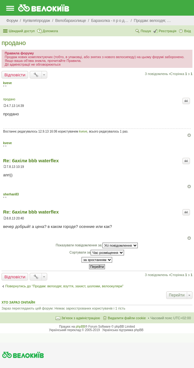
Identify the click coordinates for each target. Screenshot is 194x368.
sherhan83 (11, 194)
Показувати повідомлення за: (97, 245)
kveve (7, 83)
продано (14, 42)
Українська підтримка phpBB (122, 330)
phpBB (80, 326)
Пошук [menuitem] (146, 31)
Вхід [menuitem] (187, 31)
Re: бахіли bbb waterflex (31, 160)
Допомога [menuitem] (50, 31)
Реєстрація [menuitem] (167, 31)
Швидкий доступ (22, 31)
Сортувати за (96, 252)
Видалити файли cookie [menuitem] (127, 318)
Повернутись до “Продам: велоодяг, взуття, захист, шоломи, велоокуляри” (64, 286)
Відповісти (14, 75)
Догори (189, 135)
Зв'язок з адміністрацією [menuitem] (80, 318)
